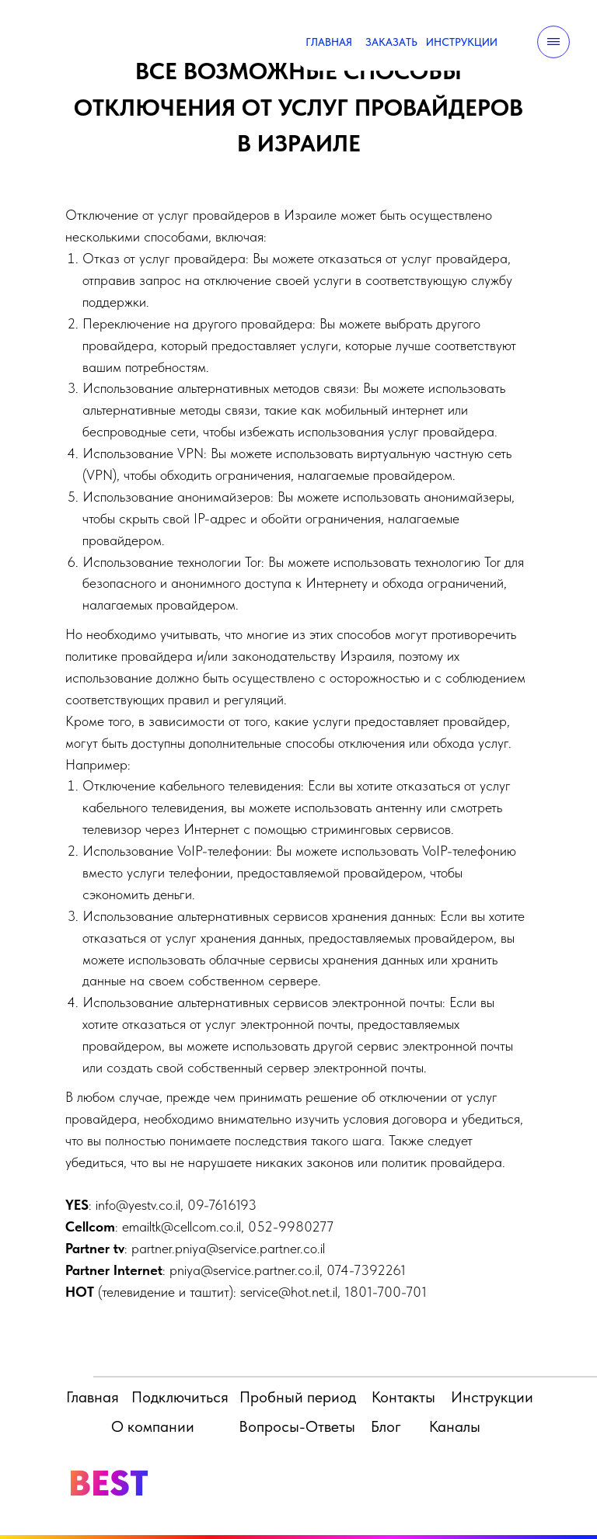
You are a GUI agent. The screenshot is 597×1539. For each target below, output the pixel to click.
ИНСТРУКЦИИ (462, 42)
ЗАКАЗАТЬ (391, 42)
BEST (108, 1482)
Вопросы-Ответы (297, 1426)
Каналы (454, 1426)
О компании (152, 1426)
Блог (386, 1426)
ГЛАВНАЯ (328, 42)
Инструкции (492, 1397)
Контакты (403, 1397)
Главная (92, 1397)
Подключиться (180, 1397)
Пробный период (297, 1397)
